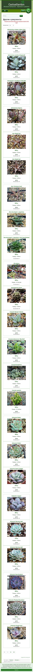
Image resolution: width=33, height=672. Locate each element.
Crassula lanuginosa (16, 364)
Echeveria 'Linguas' (16, 496)
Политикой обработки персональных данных (22, 667)
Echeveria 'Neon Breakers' (16, 574)
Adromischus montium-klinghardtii (16, 55)
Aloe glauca (16, 263)
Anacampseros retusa (16, 287)
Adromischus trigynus (16, 108)
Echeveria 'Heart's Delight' (16, 468)
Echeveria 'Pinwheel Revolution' (16, 600)
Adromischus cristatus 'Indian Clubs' (16, 29)
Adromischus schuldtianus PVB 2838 (16, 80)
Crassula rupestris (16, 390)
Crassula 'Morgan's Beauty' (16, 312)
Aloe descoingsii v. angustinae (16, 212)
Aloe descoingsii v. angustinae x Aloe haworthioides (16, 237)
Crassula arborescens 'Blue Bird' (16, 339)
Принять (16, 669)
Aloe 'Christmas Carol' (16, 186)
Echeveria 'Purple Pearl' (16, 625)
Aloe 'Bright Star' (16, 133)
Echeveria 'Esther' (16, 417)
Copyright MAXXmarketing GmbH (25, 657)
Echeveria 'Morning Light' (16, 521)
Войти (23, 10)
